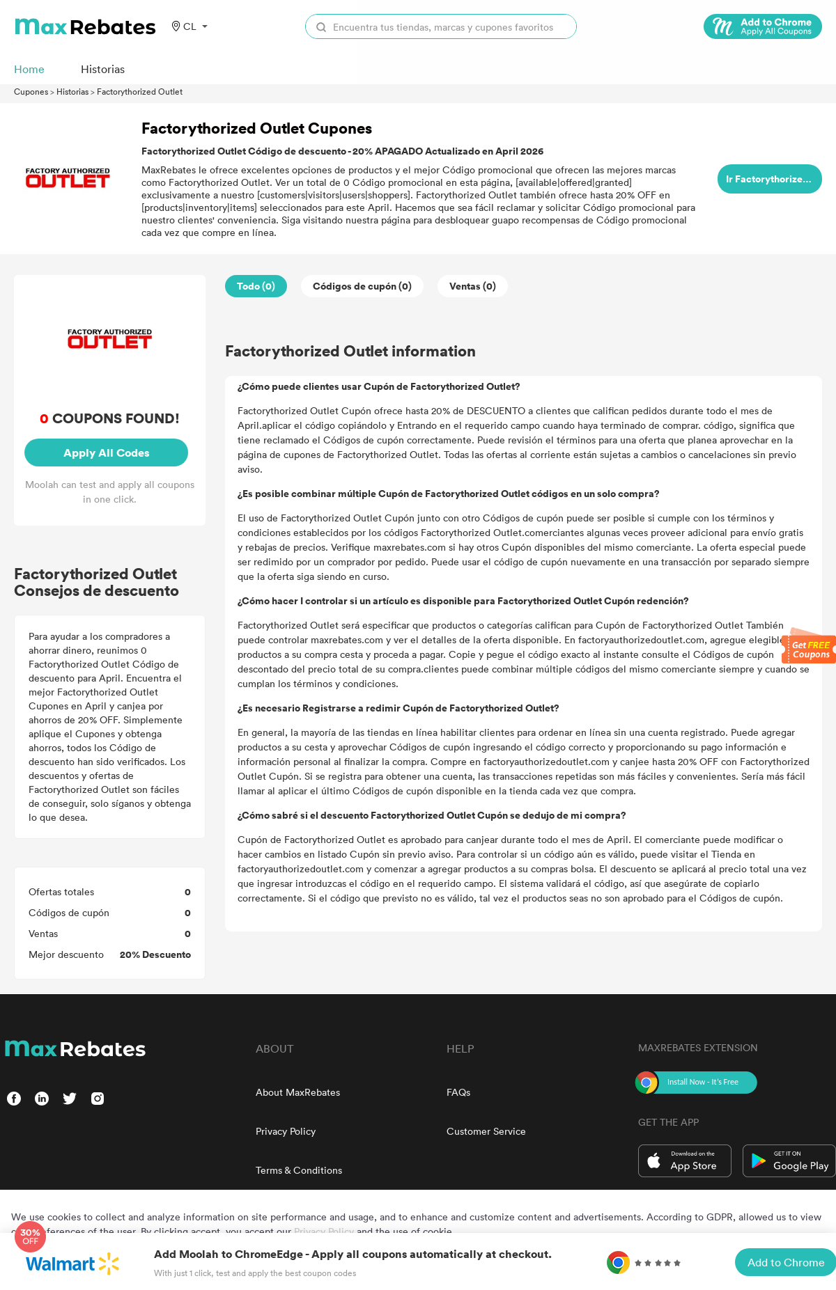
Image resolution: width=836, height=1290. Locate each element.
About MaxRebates (298, 1092)
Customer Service (486, 1131)
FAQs (458, 1092)
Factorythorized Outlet (140, 91)
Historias (72, 91)
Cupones (31, 91)
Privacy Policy (286, 1131)
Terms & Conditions (299, 1170)
